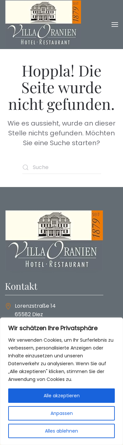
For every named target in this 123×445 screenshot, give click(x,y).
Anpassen (62, 413)
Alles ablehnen (61, 431)
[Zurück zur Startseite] (43, 24)
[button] (115, 24)
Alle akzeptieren (62, 395)
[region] (61, 381)
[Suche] (61, 167)
